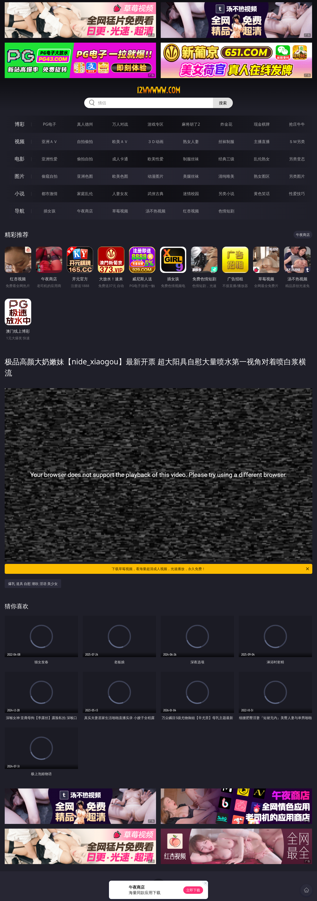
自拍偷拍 (85, 141)
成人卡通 (120, 159)
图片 (20, 176)
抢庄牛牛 (297, 124)
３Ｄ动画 (155, 141)
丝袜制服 (226, 141)
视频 (20, 141)
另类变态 (297, 159)
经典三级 (226, 159)
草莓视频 (120, 211)
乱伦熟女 (262, 159)
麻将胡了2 (191, 124)
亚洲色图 (85, 176)
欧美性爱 (155, 159)
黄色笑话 (262, 193)
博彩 (20, 124)
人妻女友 (120, 193)
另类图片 (297, 176)
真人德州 (85, 124)
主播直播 (262, 141)
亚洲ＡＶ (49, 141)
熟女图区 (262, 176)
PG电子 (49, 124)
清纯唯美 (226, 176)
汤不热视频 (155, 211)
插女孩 (49, 211)
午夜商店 (85, 211)
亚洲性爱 (49, 159)
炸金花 (226, 124)
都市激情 (49, 193)
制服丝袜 (191, 159)
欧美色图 (120, 176)
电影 (20, 158)
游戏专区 (155, 124)
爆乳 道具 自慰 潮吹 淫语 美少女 (33, 583)
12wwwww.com (158, 90)
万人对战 (120, 124)
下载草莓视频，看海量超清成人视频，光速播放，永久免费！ (211, 569)
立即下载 (193, 890)
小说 (20, 193)
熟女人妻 (191, 141)
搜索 (223, 103)
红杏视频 (191, 211)
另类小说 (226, 193)
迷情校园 (191, 193)
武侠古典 (155, 193)
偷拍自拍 (85, 159)
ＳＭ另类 (297, 141)
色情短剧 (226, 211)
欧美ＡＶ (120, 141)
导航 (20, 210)
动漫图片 (155, 176)
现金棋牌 (262, 124)
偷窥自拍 (49, 176)
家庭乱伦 (85, 193)
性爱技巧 (297, 193)
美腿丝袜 (191, 176)
